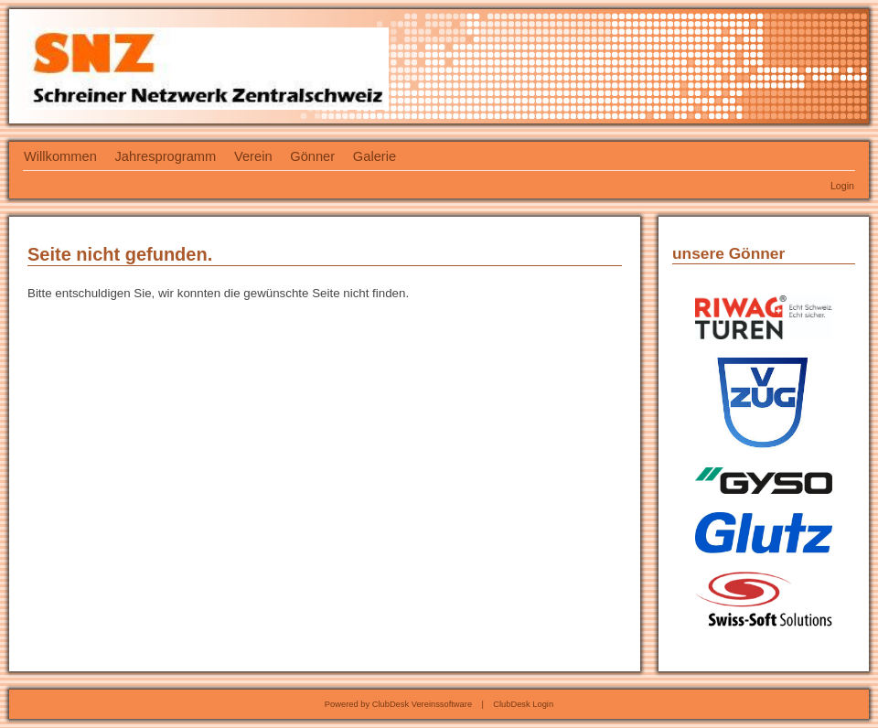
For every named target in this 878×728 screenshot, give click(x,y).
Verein (253, 156)
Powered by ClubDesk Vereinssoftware (398, 704)
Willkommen (60, 156)
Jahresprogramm (166, 156)
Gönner (312, 156)
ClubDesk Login (523, 704)
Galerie (374, 156)
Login (842, 185)
